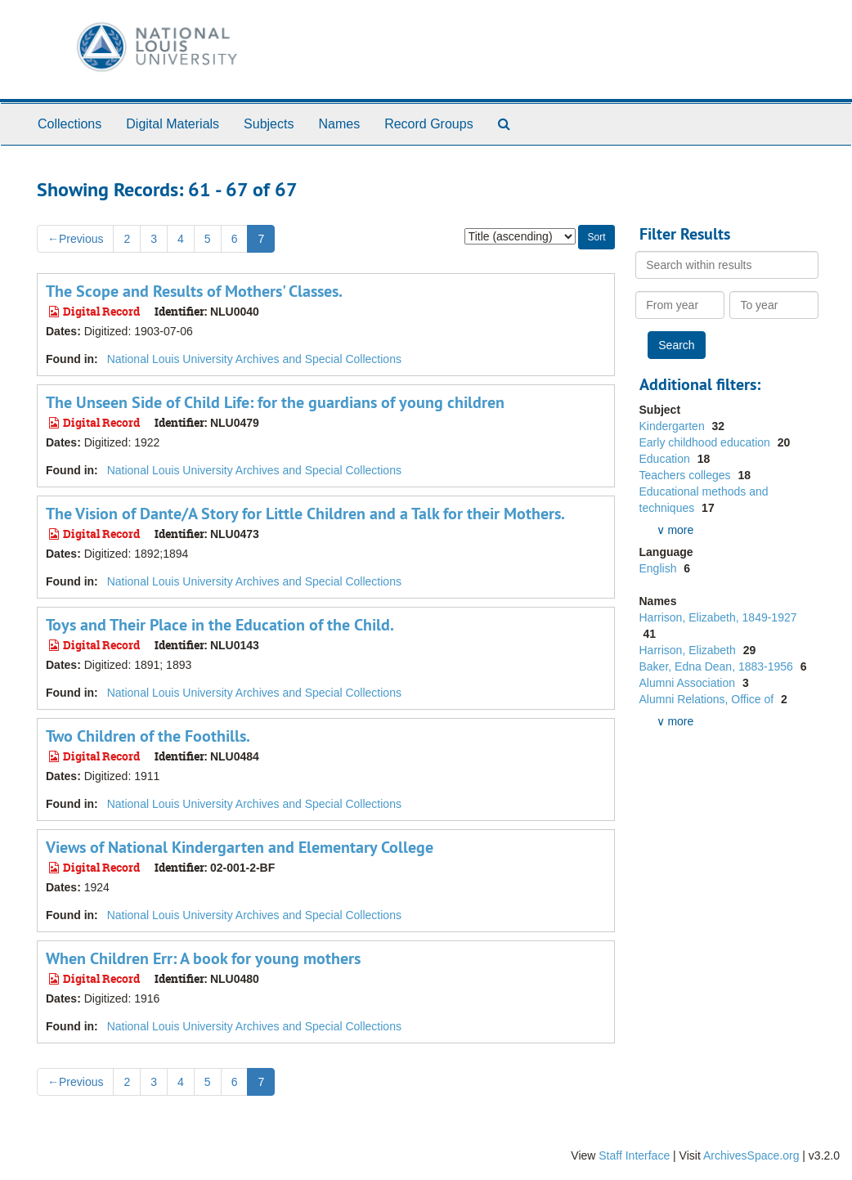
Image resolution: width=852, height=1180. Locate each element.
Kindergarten (673, 426)
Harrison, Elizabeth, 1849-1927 (718, 617)
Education (666, 458)
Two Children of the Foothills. (148, 736)
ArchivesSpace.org (751, 1155)
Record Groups (428, 124)
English (659, 568)
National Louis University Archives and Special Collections (254, 359)
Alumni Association (688, 682)
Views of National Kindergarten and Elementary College (239, 847)
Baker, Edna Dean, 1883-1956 (717, 666)
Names (339, 124)
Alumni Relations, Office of (708, 699)
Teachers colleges (686, 475)
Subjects (269, 124)
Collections (69, 124)
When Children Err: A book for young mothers (203, 958)
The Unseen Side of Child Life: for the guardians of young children (275, 402)
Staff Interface (634, 1155)
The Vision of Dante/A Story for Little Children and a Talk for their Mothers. (305, 513)
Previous (75, 238)
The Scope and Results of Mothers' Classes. (194, 291)
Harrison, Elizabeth (689, 650)
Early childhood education (706, 442)
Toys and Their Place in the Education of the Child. (220, 624)
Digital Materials (172, 124)
